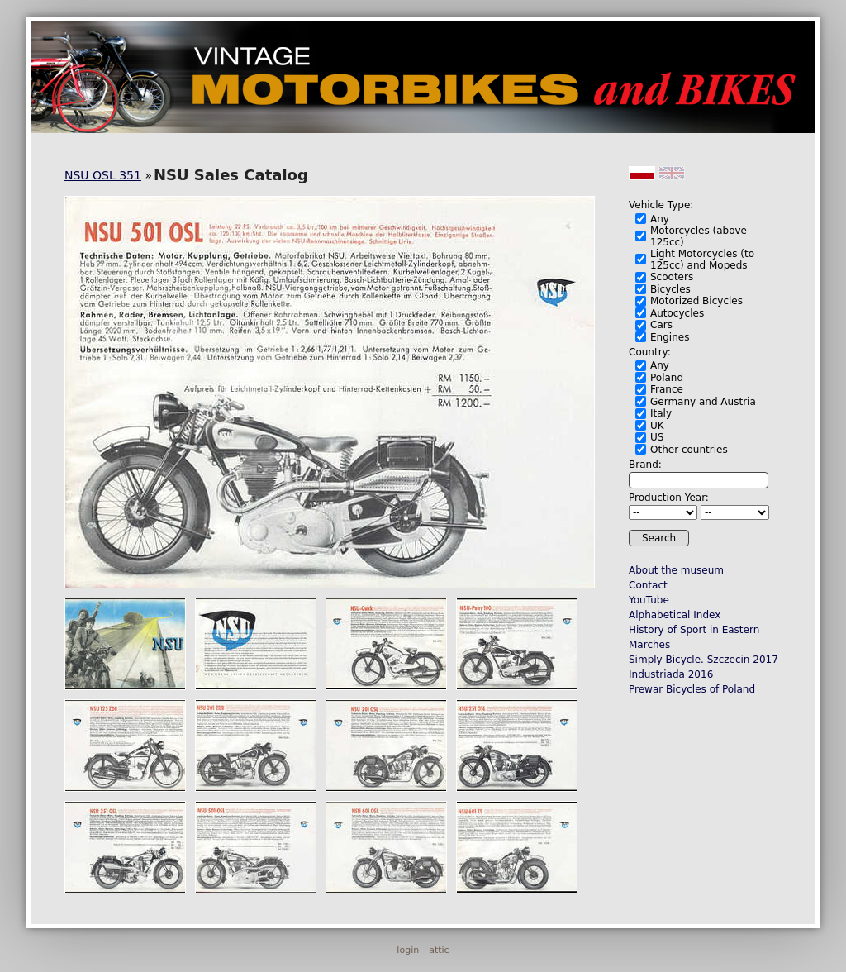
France (666, 389)
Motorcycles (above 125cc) (698, 236)
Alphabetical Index (674, 615)
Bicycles (670, 289)
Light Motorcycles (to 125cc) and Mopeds (702, 259)
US (656, 437)
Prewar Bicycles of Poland (692, 689)
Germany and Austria (703, 401)
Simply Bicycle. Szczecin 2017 (703, 659)
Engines (669, 337)
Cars (661, 325)
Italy (661, 413)
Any (659, 219)
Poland (666, 378)
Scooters (671, 277)
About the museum (676, 570)
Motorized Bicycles (696, 301)
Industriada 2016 (671, 674)
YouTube (649, 600)
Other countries (689, 449)
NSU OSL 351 (102, 175)
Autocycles (677, 313)
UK (657, 425)
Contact (648, 585)
